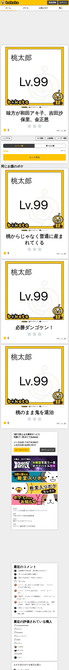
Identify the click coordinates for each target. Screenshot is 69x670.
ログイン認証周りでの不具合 (34, 525)
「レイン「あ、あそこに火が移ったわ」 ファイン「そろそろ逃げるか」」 (33, 586)
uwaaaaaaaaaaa (21, 625)
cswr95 (18, 654)
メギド (18, 657)
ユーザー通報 (62, 138)
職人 (61, 8)
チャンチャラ (20, 636)
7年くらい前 (61, 131)
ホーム (8, 8)
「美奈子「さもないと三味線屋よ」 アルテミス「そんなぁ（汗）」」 (34, 597)
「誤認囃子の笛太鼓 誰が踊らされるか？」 (31, 570)
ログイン (63, 2)
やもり (18, 629)
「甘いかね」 (20, 581)
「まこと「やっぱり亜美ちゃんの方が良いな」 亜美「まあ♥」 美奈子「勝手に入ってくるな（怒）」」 (34, 603)
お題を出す (43, 8)
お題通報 (50, 138)
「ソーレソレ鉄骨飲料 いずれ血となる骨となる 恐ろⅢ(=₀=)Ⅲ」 (34, 612)
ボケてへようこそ (47, 450)
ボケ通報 (40, 138)
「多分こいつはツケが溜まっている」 (29, 608)
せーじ (63, 150)
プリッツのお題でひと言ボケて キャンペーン (34, 509)
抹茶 (17, 640)
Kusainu (18, 632)
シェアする (6, 138)
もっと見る (34, 157)
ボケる (25, 8)
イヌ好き (18, 647)
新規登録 (52, 2)
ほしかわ (18, 650)
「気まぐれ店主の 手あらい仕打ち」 (29, 578)
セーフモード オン (21, 450)
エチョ (18, 643)
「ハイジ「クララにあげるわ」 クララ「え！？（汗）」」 (33, 591)
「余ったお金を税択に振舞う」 (26, 574)
